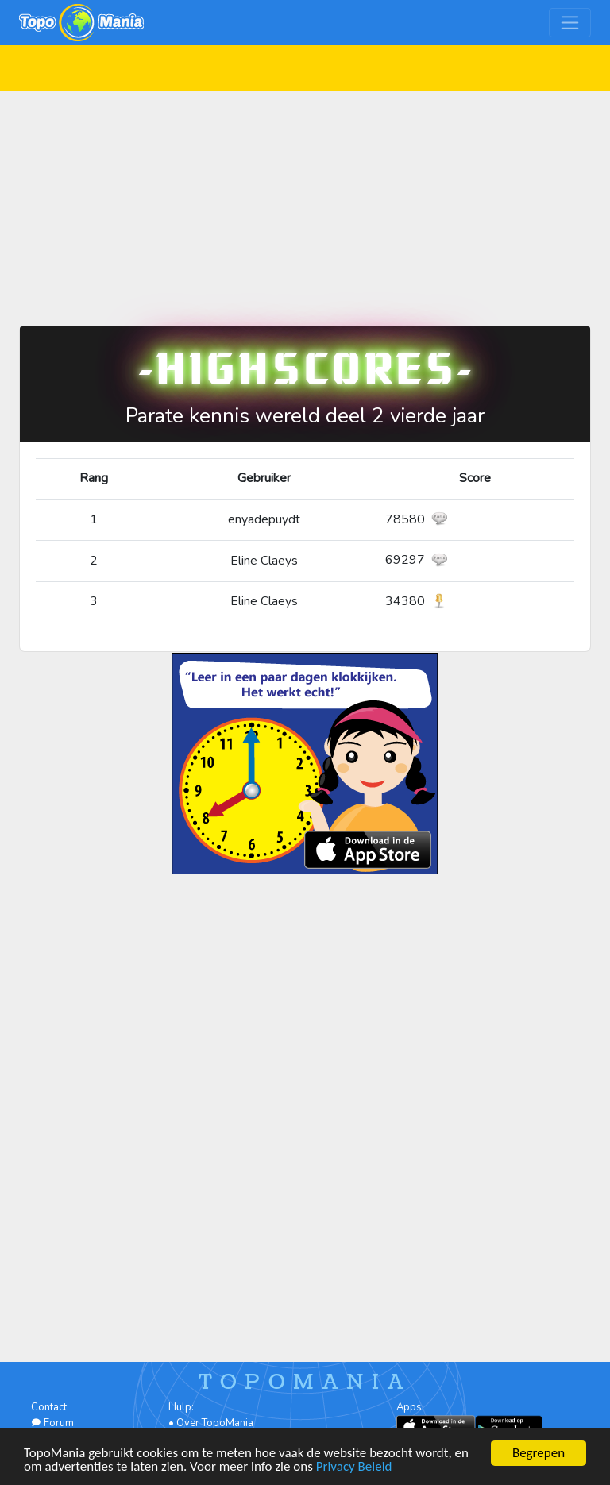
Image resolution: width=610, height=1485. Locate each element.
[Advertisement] (305, 202)
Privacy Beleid (354, 1467)
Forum (52, 1423)
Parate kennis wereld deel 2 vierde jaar (305, 416)
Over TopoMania (214, 1423)
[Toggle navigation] (570, 22)
